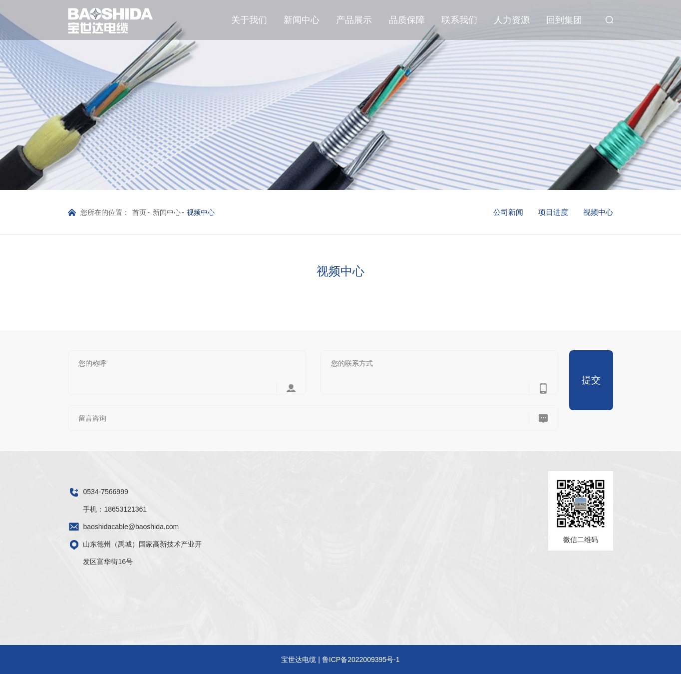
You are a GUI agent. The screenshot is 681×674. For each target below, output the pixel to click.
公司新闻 (508, 212)
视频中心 (598, 212)
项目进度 (553, 212)
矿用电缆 (320, 534)
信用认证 (368, 576)
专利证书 (368, 590)
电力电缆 (320, 492)
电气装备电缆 (326, 506)
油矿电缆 (320, 520)
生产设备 (368, 506)
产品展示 (354, 20)
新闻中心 (302, 20)
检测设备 (368, 520)
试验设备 (368, 534)
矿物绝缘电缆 (326, 590)
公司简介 (222, 492)
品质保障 (407, 20)
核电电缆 (320, 618)
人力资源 (512, 20)
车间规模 (368, 492)
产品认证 (368, 548)
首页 (139, 212)
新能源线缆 (323, 576)
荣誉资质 (222, 506)
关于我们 (249, 20)
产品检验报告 (375, 604)
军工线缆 (320, 604)
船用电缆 (320, 562)
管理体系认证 (375, 562)
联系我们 (459, 20)
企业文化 (222, 520)
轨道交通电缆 (326, 548)
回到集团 (564, 20)
